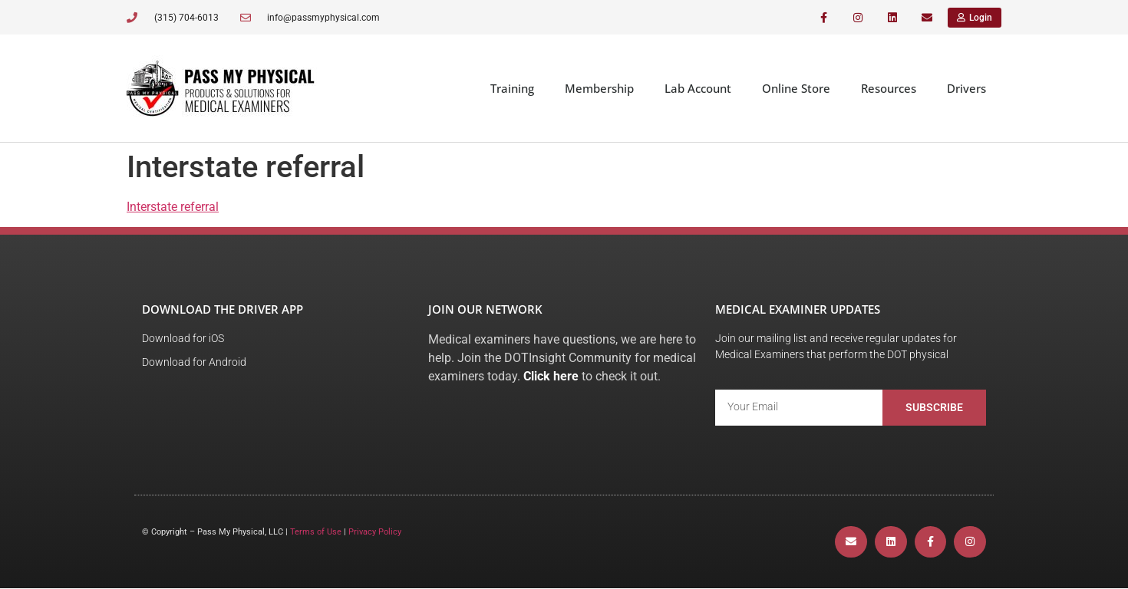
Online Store (796, 88)
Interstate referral (173, 206)
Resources (888, 88)
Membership (599, 88)
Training (512, 88)
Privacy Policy (374, 532)
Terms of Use (315, 532)
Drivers (966, 88)
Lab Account (698, 88)
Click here (551, 376)
